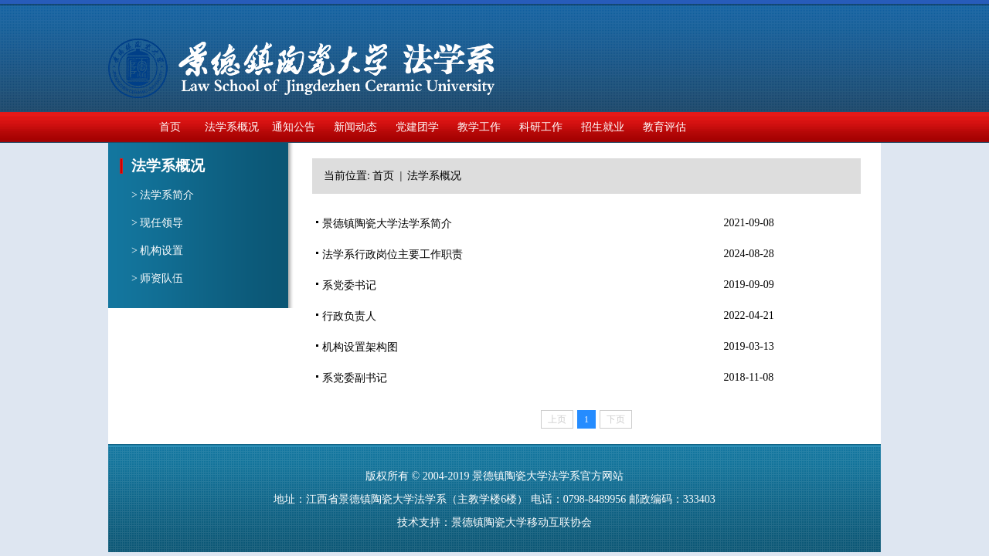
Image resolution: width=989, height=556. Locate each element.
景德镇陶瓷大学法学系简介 (387, 223)
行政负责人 (349, 316)
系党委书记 (349, 285)
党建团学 (417, 127)
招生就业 (602, 127)
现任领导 (161, 223)
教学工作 (479, 127)
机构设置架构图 (360, 347)
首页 (170, 127)
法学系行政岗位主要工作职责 (392, 254)
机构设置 (161, 250)
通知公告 (293, 127)
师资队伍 (161, 278)
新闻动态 (355, 127)
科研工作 (540, 127)
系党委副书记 (354, 378)
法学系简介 (167, 195)
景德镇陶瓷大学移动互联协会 (521, 522)
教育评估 (664, 127)
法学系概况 (232, 127)
